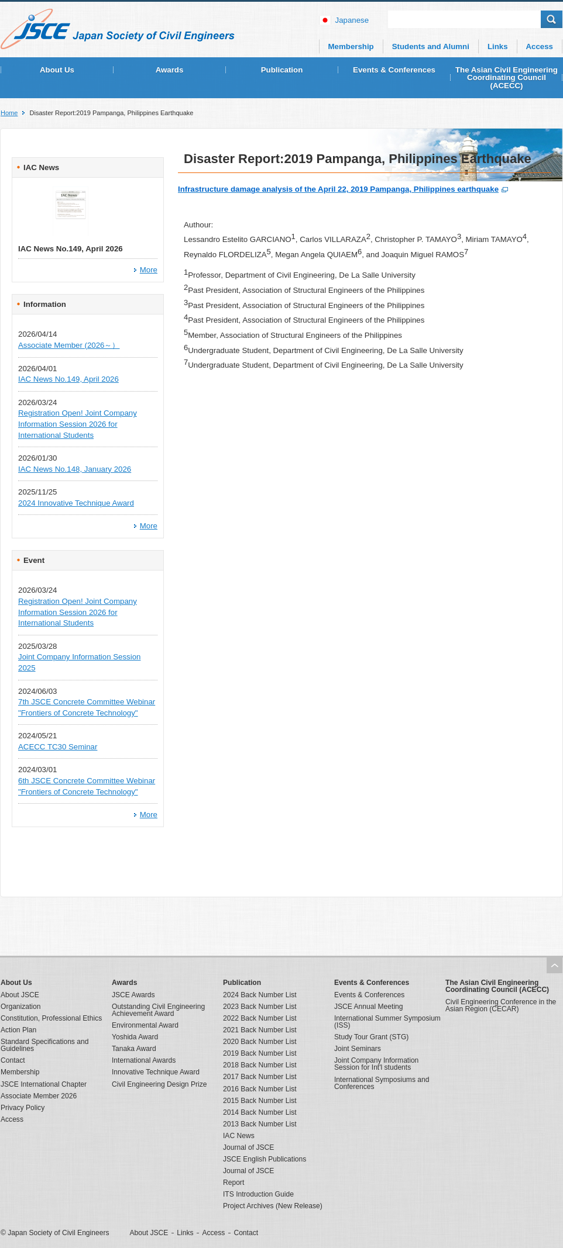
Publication (282, 69)
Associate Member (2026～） (68, 345)
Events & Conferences (394, 69)
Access (539, 46)
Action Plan (18, 1029)
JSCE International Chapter (44, 1084)
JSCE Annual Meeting (368, 1006)
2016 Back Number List (260, 1089)
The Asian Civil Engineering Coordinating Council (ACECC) (506, 77)
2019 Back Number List (260, 1053)
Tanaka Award (134, 1048)
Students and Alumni (430, 46)
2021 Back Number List (260, 1029)
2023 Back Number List (260, 1006)
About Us (57, 69)
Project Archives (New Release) (272, 1205)
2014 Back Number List (260, 1112)
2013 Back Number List (260, 1124)
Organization (20, 1006)
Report (233, 1182)
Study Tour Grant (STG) (371, 1036)
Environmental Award (145, 1025)
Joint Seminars (357, 1048)
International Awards (144, 1060)
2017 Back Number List (260, 1076)
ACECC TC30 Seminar (57, 746)
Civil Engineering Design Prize (159, 1084)
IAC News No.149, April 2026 (68, 379)
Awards (170, 69)
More (148, 269)
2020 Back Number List (260, 1041)
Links (498, 46)
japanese (352, 20)
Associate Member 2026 (39, 1096)
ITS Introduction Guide (258, 1194)
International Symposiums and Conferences (381, 1083)
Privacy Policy (22, 1107)
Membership (351, 46)
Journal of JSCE (248, 1147)
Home (9, 113)
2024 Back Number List (260, 994)
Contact (13, 1060)
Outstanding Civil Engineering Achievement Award (158, 1010)
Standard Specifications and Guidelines (44, 1045)
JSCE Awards (133, 994)
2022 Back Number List (260, 1018)
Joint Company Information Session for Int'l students (376, 1064)
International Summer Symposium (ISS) (387, 1022)
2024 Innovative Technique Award (76, 503)
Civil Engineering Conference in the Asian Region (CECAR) (500, 1005)
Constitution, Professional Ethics (51, 1018)
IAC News (239, 1135)
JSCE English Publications (264, 1159)
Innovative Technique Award (156, 1072)
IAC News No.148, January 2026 (74, 469)
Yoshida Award (135, 1036)
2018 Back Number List (260, 1065)
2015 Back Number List (260, 1100)
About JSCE (20, 994)
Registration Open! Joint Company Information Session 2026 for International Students (77, 424)
